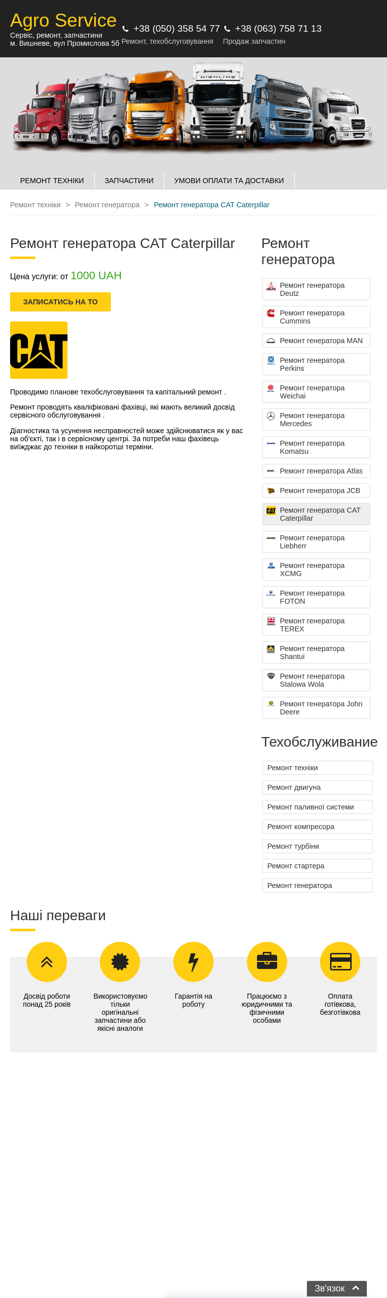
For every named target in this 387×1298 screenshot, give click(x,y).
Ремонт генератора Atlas (315, 471)
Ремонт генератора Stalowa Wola (306, 680)
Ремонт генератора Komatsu (306, 447)
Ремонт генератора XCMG (306, 569)
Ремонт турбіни (293, 846)
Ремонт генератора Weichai (306, 392)
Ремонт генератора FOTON (306, 597)
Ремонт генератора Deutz (306, 289)
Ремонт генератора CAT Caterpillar (314, 514)
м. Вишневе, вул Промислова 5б (64, 43)
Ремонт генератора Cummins (306, 317)
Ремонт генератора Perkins (306, 364)
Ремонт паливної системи (311, 807)
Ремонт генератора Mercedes (306, 420)
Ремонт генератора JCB (314, 491)
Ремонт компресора (301, 827)
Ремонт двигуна (294, 787)
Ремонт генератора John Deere (315, 708)
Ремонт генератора (300, 885)
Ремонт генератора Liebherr (306, 542)
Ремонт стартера (296, 866)
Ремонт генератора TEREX (306, 625)
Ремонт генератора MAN (315, 341)
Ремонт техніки (293, 768)
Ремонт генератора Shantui (306, 652)
